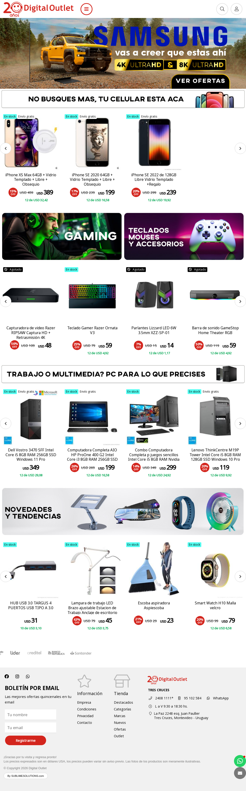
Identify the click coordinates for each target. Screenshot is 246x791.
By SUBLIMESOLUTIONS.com (25, 775)
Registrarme (26, 740)
